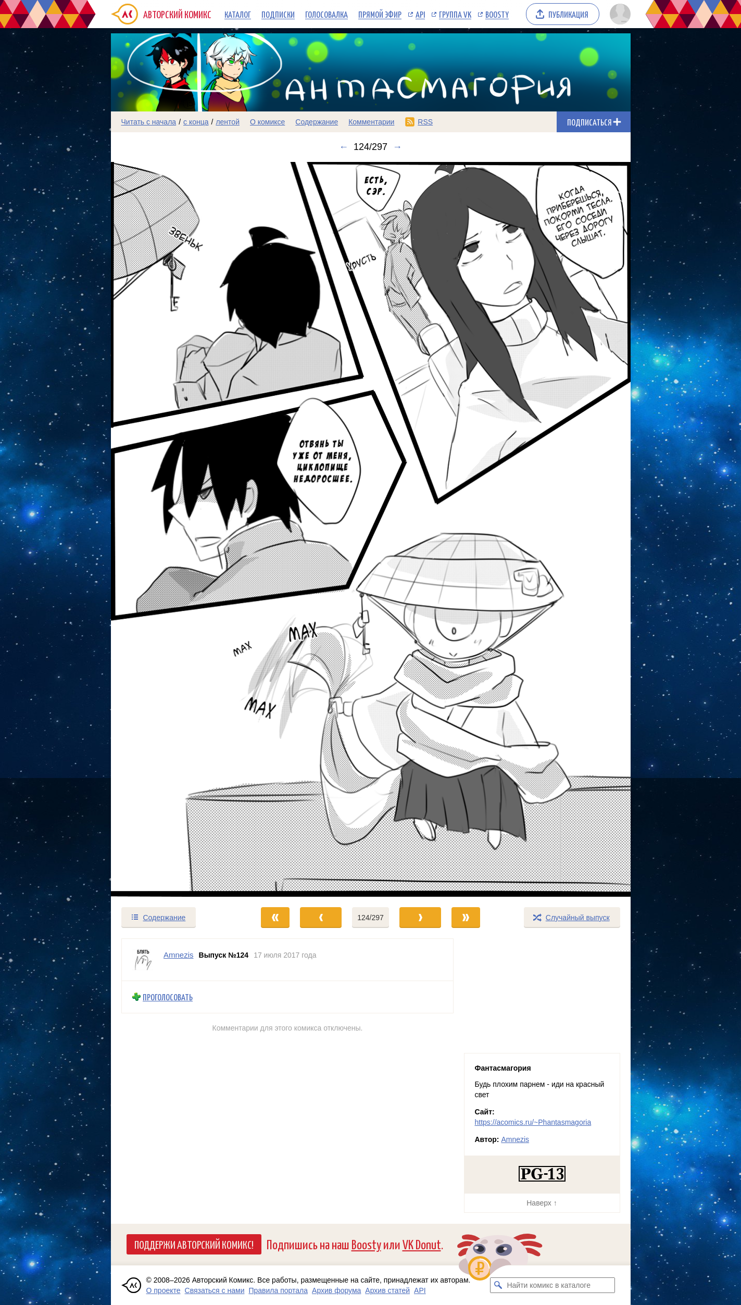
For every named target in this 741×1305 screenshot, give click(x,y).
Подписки (278, 14)
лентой (228, 122)
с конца (196, 122)
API (420, 14)
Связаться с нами (215, 1290)
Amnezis (515, 1139)
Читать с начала (149, 122)
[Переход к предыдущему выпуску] (176, 529)
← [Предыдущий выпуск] (343, 147)
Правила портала (278, 1290)
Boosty (497, 14)
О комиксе (267, 122)
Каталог (237, 14)
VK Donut (422, 1244)
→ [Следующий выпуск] (397, 147)
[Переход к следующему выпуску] (371, 529)
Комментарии (371, 122)
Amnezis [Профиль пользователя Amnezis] (179, 954)
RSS (425, 122)
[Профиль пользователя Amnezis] (142, 959)
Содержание (316, 122)
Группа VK (455, 14)
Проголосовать (168, 997)
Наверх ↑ (541, 1203)
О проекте (163, 1290)
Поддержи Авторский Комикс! (194, 1244)
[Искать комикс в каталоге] (498, 1285)
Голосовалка (326, 14)
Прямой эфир (379, 14)
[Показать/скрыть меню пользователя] (618, 14)
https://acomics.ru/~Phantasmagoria (533, 1122)
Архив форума (336, 1290)
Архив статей (387, 1290)
